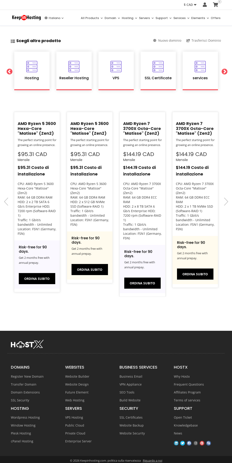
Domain (112, 18)
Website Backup (132, 425)
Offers (215, 18)
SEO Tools (127, 392)
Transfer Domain (23, 384)
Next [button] (224, 70)
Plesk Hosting (21, 433)
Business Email (131, 376)
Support (163, 18)
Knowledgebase (186, 425)
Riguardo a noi (152, 460)
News (178, 433)
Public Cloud (74, 425)
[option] (32, 70)
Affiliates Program (187, 392)
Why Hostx (182, 376)
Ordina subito (37, 278)
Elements (200, 18)
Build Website (130, 400)
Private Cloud (75, 433)
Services (181, 18)
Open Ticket (183, 417)
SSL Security (20, 400)
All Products (92, 18)
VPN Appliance (131, 384)
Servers (146, 18)
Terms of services (187, 400)
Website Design (77, 384)
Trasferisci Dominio (204, 40)
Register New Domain (27, 376)
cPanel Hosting (22, 441)
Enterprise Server (78, 441)
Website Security (132, 433)
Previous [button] (7, 70)
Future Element (76, 392)
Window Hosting (23, 425)
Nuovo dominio (167, 40)
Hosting (129, 18)
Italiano (54, 18)
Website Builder (77, 376)
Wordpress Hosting (25, 417)
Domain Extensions (25, 392)
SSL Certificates (131, 417)
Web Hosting (74, 400)
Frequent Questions (189, 384)
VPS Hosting (74, 417)
